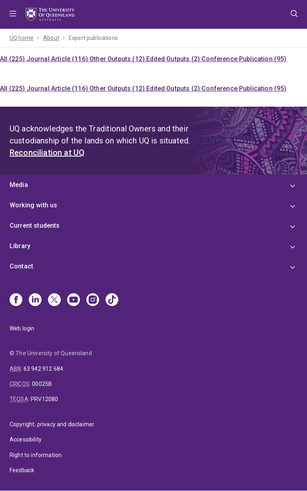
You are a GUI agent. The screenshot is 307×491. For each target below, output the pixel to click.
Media (19, 185)
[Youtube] (73, 300)
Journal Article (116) (58, 59)
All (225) (13, 59)
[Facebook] (16, 300)
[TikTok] (112, 300)
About (51, 38)
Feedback (22, 470)
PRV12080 (44, 399)
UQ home (22, 38)
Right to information (36, 455)
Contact (21, 266)
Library (20, 246)
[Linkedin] (35, 300)
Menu (13, 14)
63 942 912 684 (43, 369)
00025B (42, 384)
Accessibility (26, 439)
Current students (35, 225)
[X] (54, 300)
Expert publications (93, 38)
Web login (22, 328)
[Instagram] (92, 300)
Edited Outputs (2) (173, 59)
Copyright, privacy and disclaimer (52, 424)
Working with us (33, 205)
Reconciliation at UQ (47, 152)
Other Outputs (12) (118, 59)
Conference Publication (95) (243, 59)
